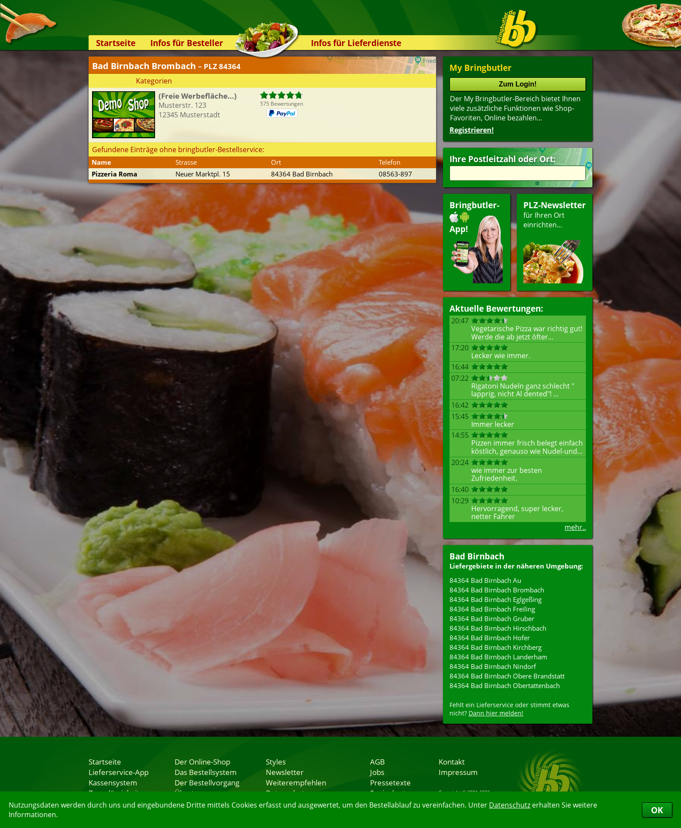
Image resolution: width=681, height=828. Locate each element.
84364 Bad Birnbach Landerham (498, 656)
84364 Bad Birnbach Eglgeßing (496, 599)
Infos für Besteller (186, 42)
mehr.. (575, 527)
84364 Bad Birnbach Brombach (497, 589)
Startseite (116, 42)
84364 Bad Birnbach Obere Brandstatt (507, 676)
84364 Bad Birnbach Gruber (492, 618)
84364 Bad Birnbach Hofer (490, 637)
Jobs (377, 772)
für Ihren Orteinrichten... (554, 241)
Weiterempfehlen (296, 782)
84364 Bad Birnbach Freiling (492, 609)
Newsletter (285, 772)
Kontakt (452, 761)
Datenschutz (509, 805)
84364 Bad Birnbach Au (485, 580)
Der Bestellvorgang (207, 782)
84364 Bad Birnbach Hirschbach (498, 628)
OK (657, 810)
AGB (377, 761)
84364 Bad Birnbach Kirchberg (496, 647)
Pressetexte (390, 782)
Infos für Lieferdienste (356, 42)
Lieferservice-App (119, 772)
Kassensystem (113, 782)
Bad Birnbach (477, 556)
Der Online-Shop (202, 761)
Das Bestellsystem (206, 772)
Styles (276, 761)
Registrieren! (472, 130)
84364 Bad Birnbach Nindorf (493, 666)
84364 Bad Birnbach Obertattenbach (505, 685)
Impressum (458, 772)
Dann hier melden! (496, 713)
